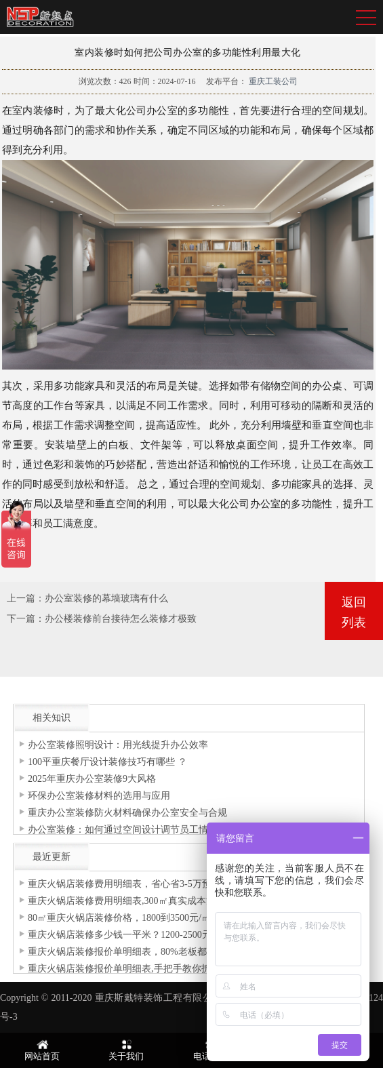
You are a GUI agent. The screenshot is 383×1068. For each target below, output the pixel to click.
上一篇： (26, 598)
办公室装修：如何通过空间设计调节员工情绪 (123, 830)
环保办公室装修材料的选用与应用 (99, 796)
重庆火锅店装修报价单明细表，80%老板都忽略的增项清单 (150, 952)
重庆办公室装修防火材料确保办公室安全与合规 (127, 813)
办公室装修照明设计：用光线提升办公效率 (118, 745)
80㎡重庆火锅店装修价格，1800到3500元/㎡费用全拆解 (143, 918)
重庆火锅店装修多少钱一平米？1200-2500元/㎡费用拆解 (145, 935)
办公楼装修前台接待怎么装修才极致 (121, 619)
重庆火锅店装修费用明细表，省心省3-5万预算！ (129, 884)
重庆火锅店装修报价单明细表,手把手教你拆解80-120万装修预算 (161, 969)
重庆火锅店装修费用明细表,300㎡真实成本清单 (126, 901)
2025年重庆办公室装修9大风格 (92, 779)
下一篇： (26, 619)
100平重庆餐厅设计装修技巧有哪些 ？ (107, 762)
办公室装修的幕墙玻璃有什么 (106, 598)
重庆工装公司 (272, 81)
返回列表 (354, 612)
